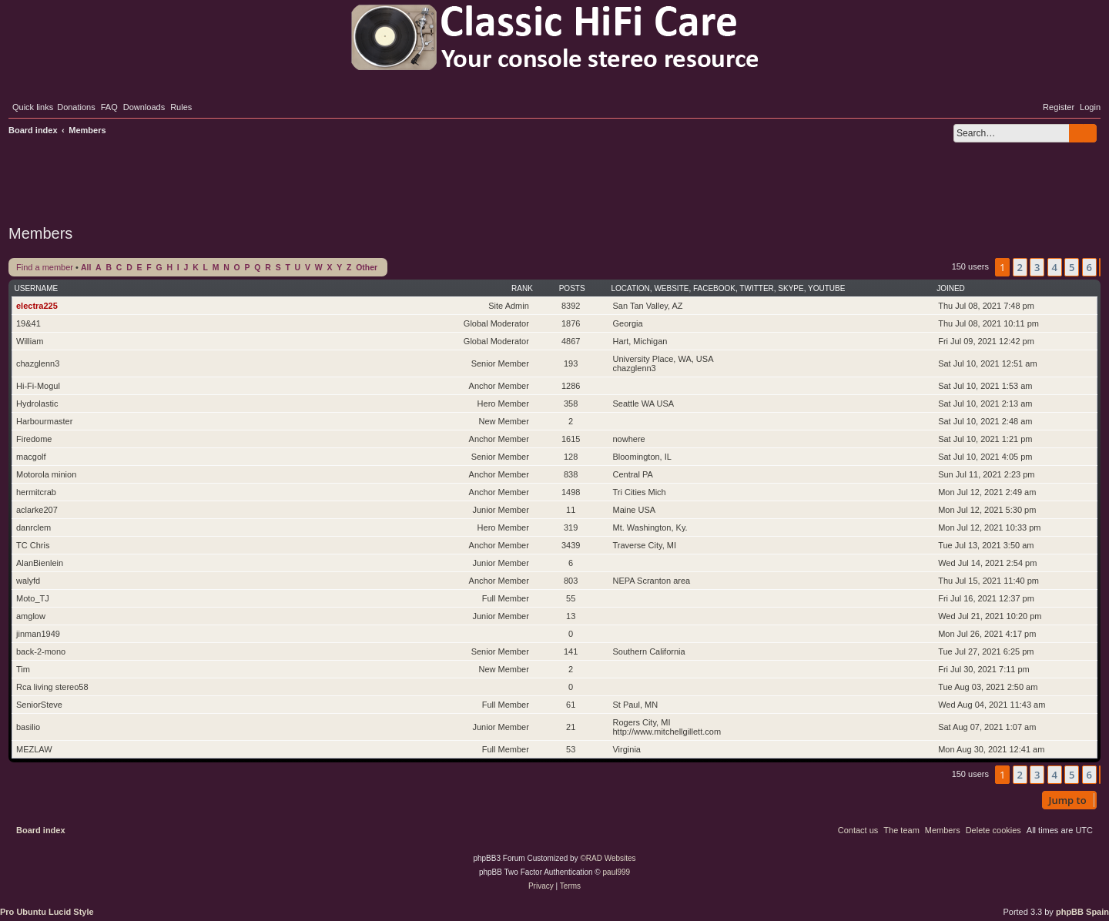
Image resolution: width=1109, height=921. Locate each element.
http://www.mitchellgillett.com (666, 731)
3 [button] (1037, 267)
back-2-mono (40, 651)
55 (570, 598)
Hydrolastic (37, 403)
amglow (30, 616)
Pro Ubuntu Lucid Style (47, 911)
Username (37, 288)
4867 (570, 341)
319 (571, 527)
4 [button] (1054, 267)
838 (571, 474)
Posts (572, 288)
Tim (23, 669)
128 (571, 456)
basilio (28, 727)
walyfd (28, 580)
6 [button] (1089, 267)
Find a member (44, 267)
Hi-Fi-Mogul (38, 385)
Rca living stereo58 (52, 687)
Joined (950, 288)
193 (571, 363)
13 (570, 616)
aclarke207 (37, 509)
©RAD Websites (607, 858)
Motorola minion (46, 474)
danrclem (33, 527)
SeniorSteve (39, 704)
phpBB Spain (1082, 911)
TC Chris (32, 545)
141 (571, 651)
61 (570, 704)
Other (366, 267)
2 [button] (1020, 267)
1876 (570, 323)
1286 (570, 385)
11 (570, 509)
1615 (570, 439)
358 (571, 403)
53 (570, 749)
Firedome (34, 439)
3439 (570, 545)
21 (570, 727)
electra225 (37, 305)
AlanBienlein (39, 563)
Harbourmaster (44, 421)
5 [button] (1071, 267)
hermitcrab (36, 492)
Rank (522, 288)
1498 (570, 492)
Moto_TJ (32, 598)
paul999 (617, 872)
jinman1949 (38, 633)
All (86, 267)
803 (571, 580)
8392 (570, 305)
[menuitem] (76, 107)
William (29, 341)
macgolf (31, 456)
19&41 (28, 323)
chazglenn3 (37, 363)
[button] (1100, 267)
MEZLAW (34, 749)
